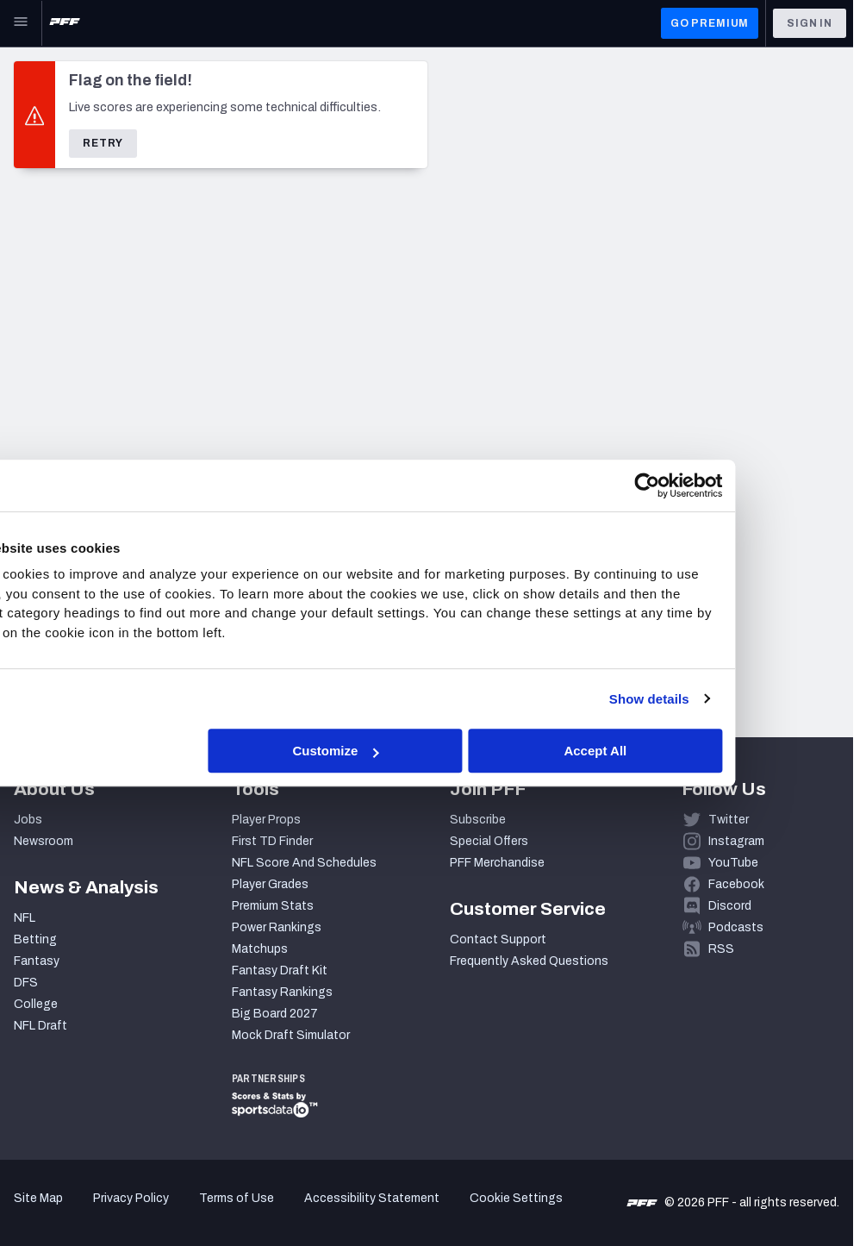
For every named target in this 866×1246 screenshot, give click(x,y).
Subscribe (478, 819)
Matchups (260, 948)
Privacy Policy (131, 1198)
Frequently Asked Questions (529, 961)
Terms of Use (236, 1198)
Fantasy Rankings (282, 992)
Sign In (809, 23)
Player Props (266, 819)
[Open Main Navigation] (20, 23)
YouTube (733, 862)
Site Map (38, 1198)
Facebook (736, 884)
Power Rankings (276, 927)
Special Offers (489, 841)
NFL (24, 917)
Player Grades (270, 884)
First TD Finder (272, 841)
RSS (721, 948)
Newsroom (43, 841)
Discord (729, 905)
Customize (431, 750)
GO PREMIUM (709, 23)
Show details (735, 699)
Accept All (684, 750)
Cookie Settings (516, 1198)
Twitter (728, 819)
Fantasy (36, 961)
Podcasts (735, 927)
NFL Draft (40, 1025)
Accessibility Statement (371, 1198)
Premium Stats (273, 905)
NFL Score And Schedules (304, 862)
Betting (35, 939)
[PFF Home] (64, 23)
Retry (103, 143)
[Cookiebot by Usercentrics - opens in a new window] (732, 485)
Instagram (736, 841)
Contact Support (498, 939)
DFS (26, 982)
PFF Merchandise (497, 862)
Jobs (28, 819)
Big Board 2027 (275, 1013)
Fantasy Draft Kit (279, 970)
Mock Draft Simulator (291, 1035)
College (36, 1004)
